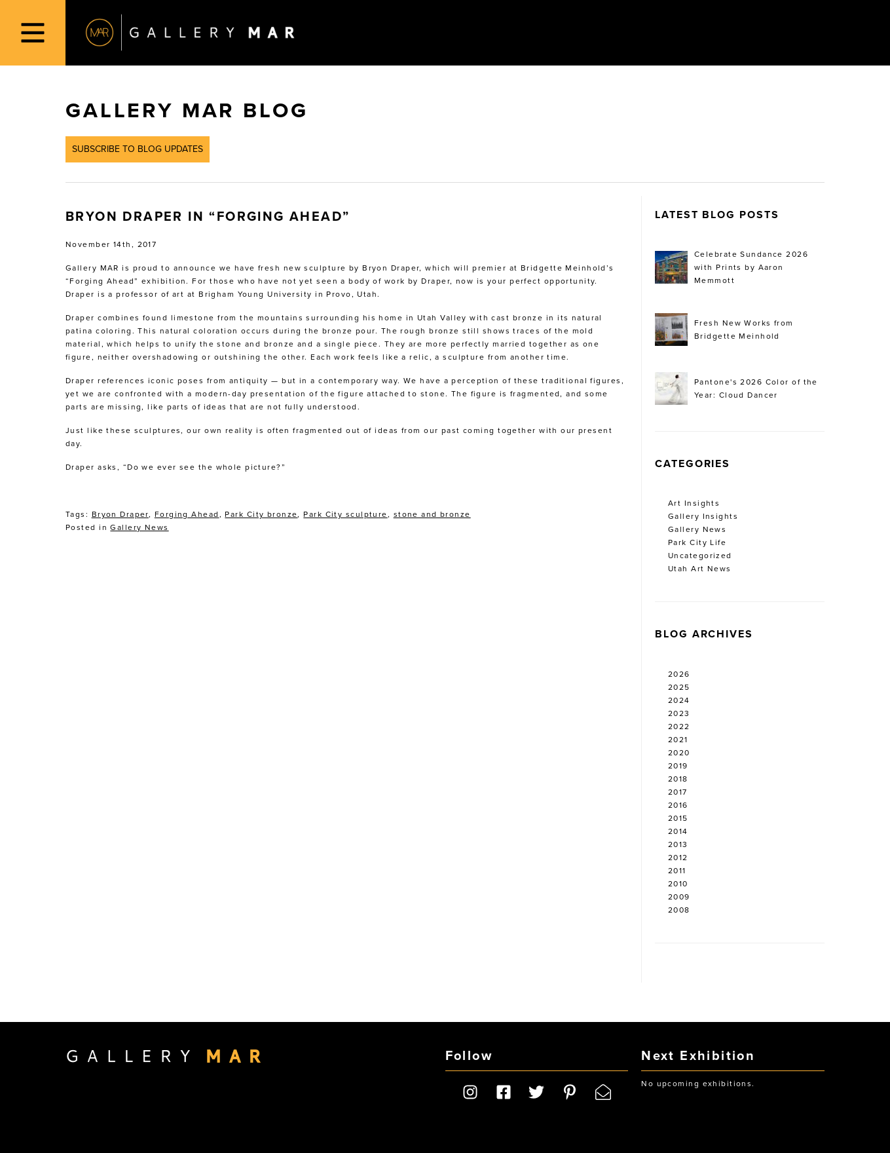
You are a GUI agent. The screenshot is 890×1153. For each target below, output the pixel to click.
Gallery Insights (703, 516)
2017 (678, 792)
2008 (679, 910)
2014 (678, 831)
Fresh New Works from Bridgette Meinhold (724, 329)
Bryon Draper (120, 514)
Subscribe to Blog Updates (137, 149)
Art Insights (694, 503)
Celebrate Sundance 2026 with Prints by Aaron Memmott (731, 267)
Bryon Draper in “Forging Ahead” (207, 217)
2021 (678, 739)
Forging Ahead (187, 514)
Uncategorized (700, 555)
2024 (679, 700)
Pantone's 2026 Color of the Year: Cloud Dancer (736, 388)
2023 (679, 713)
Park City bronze (261, 514)
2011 (677, 870)
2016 (678, 805)
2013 (678, 844)
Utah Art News (700, 568)
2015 (678, 818)
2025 (679, 687)
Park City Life (697, 542)
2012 (678, 857)
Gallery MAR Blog (186, 110)
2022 (679, 726)
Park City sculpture (345, 514)
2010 (678, 883)
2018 (678, 779)
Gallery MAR (190, 33)
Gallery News (139, 527)
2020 (679, 752)
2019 (678, 765)
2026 (679, 674)
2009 (679, 896)
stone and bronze (432, 514)
